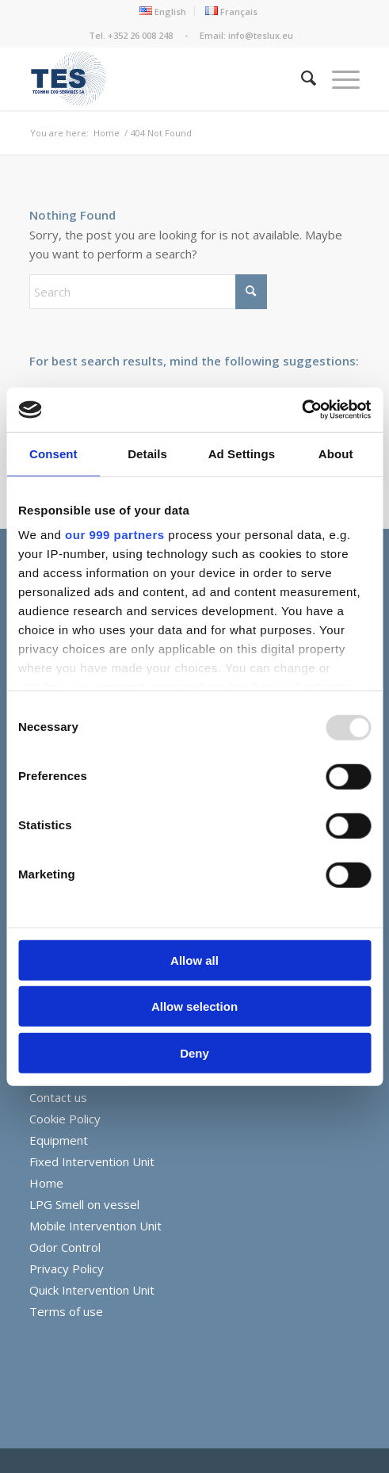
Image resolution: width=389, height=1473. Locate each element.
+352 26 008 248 (141, 35)
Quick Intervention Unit (91, 1290)
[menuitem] (163, 11)
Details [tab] (147, 453)
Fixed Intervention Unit (91, 1161)
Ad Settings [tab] (241, 453)
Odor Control (65, 1247)
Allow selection (194, 1006)
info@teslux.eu (260, 35)
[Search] (300, 78)
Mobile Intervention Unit (95, 1226)
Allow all (194, 959)
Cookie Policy (65, 1119)
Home (46, 1183)
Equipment (58, 1140)
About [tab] (335, 453)
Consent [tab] (53, 453)
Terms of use (66, 1311)
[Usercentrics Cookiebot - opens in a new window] (301, 410)
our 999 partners (115, 534)
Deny (194, 1052)
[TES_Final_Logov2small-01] (161, 78)
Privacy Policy (66, 1268)
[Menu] (338, 78)
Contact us (58, 1097)
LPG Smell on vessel (84, 1204)
